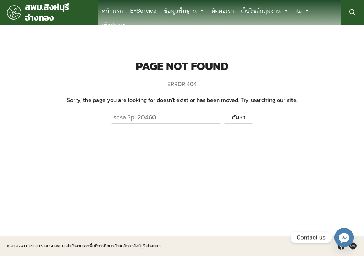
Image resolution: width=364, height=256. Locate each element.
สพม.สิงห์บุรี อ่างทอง (47, 12)
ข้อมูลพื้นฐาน (184, 11)
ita (303, 11)
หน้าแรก (112, 10)
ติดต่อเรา (223, 10)
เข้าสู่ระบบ (115, 24)
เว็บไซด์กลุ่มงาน (265, 11)
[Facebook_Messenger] (344, 237)
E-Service (143, 10)
